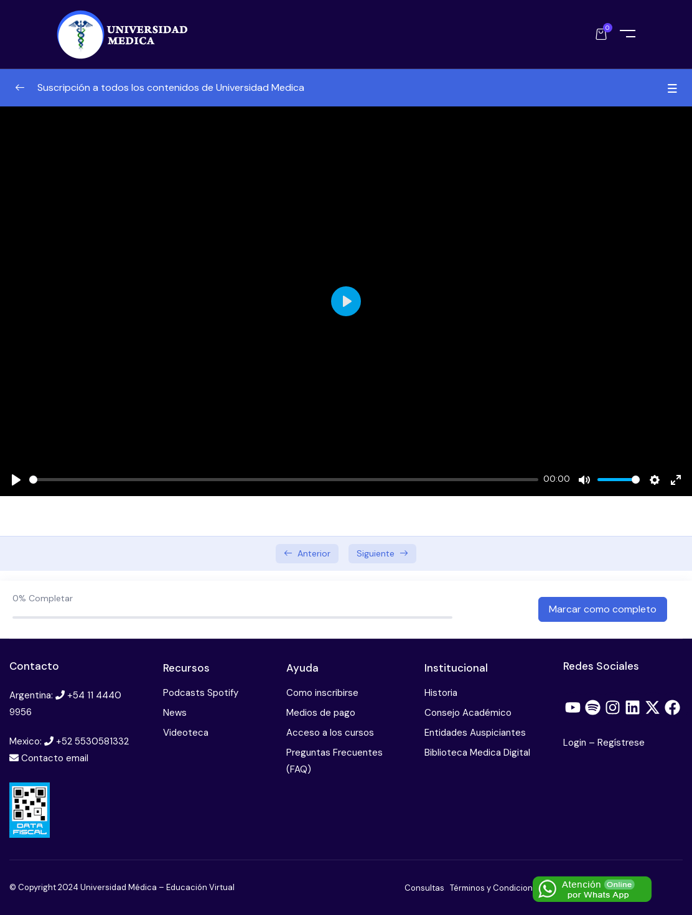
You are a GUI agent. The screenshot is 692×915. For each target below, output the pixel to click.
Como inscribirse (322, 693)
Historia (440, 693)
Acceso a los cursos (330, 732)
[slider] (283, 480)
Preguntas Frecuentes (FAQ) (334, 761)
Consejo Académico (468, 712)
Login (576, 742)
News (175, 712)
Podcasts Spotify (200, 693)
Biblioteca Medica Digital (477, 752)
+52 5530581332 (92, 741)
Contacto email (54, 758)
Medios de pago (320, 712)
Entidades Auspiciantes (475, 732)
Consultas (424, 888)
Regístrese (621, 742)
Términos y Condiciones (496, 888)
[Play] (16, 480)
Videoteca (185, 732)
